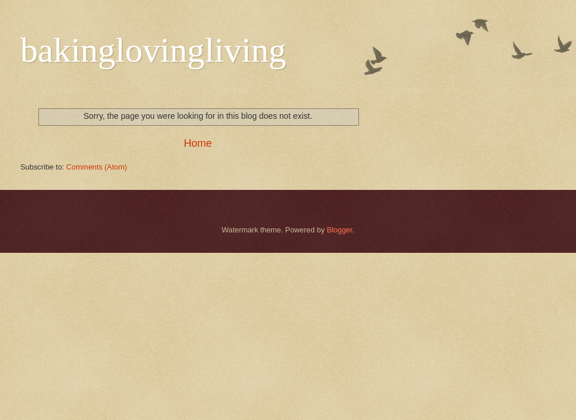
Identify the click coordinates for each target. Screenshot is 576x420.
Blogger (340, 229)
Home (198, 143)
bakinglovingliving (153, 50)
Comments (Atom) (96, 167)
